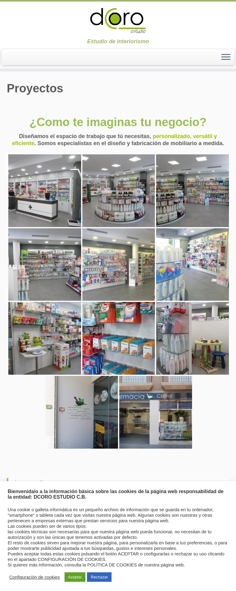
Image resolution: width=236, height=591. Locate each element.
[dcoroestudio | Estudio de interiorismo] (118, 20)
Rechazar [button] (99, 577)
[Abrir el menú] (225, 57)
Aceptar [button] (75, 577)
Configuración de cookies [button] (34, 577)
